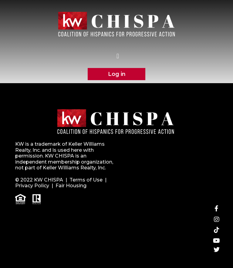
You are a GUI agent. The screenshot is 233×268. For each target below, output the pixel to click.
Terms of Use (86, 180)
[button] (117, 56)
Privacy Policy (32, 185)
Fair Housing (71, 185)
